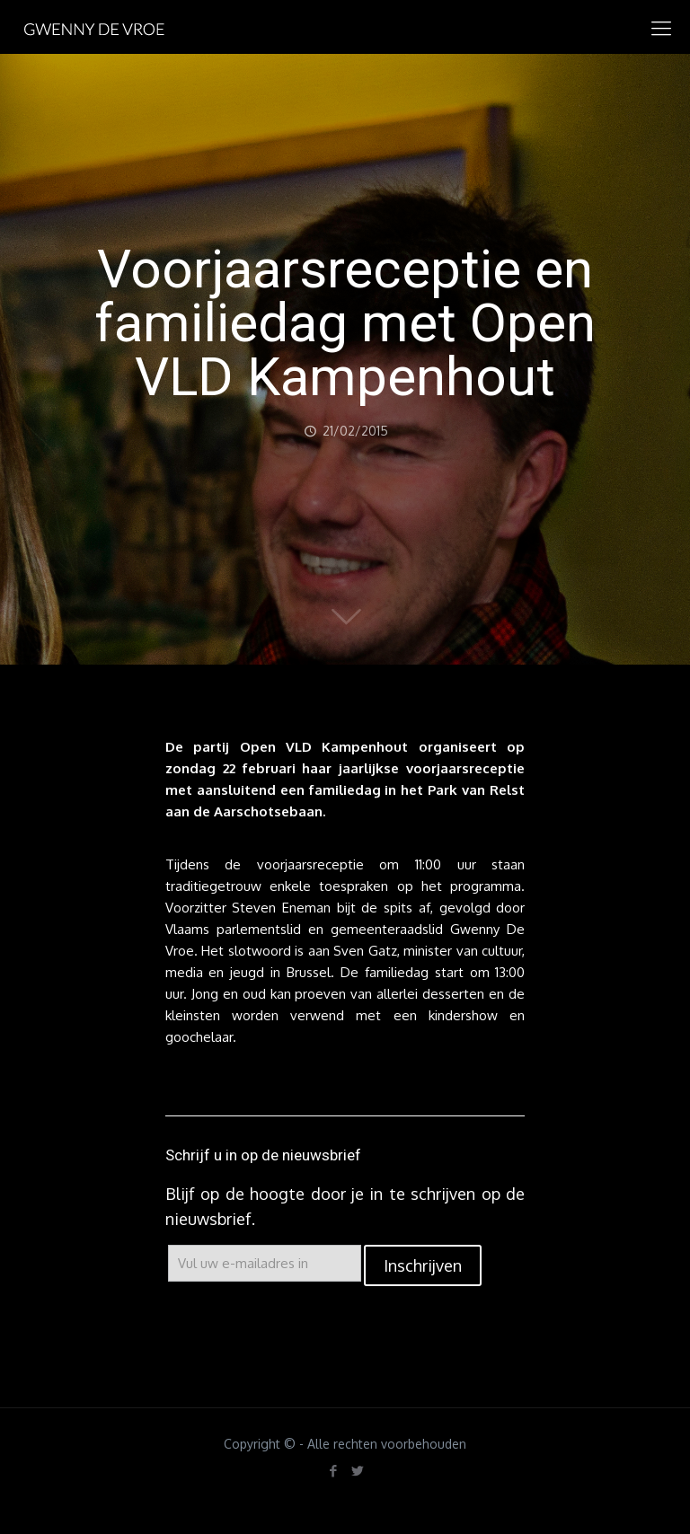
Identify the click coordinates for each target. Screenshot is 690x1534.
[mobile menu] (661, 27)
